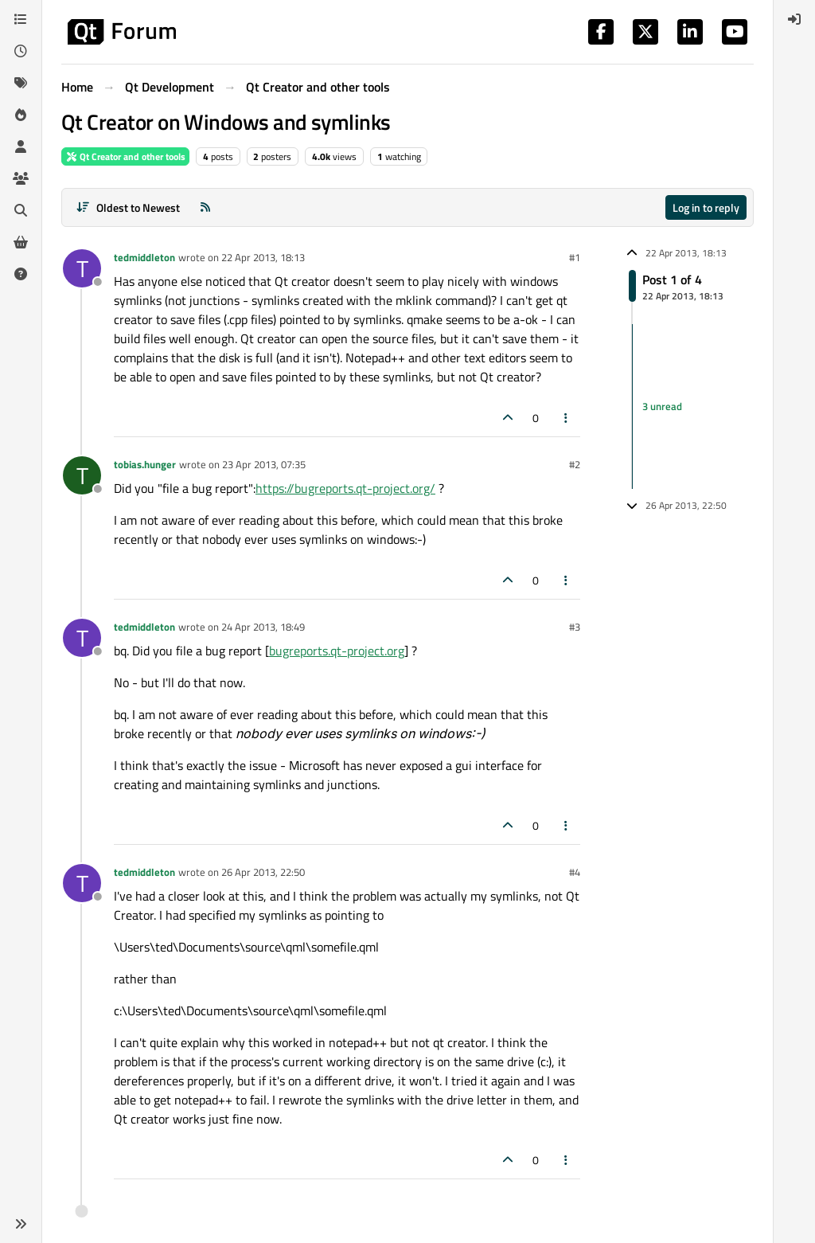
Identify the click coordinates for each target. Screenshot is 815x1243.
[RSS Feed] (205, 207)
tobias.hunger (145, 464)
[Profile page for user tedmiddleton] (82, 268)
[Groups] (20, 178)
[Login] (794, 19)
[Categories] (20, 19)
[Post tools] (566, 417)
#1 (574, 257)
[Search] (20, 210)
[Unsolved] (20, 274)
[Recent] (20, 51)
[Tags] (20, 83)
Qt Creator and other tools (125, 156)
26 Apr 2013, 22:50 (263, 872)
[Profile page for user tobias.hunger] (82, 475)
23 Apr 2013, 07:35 (264, 464)
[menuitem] (794, 19)
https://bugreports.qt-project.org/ (345, 488)
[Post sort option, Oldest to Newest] (127, 207)
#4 (574, 872)
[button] (20, 1224)
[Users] (20, 146)
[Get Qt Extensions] (20, 242)
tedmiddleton (144, 257)
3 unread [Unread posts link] (662, 406)
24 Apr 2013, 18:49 (263, 627)
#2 (574, 464)
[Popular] (20, 114)
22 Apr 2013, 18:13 (263, 257)
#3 (574, 627)
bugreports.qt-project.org (336, 650)
